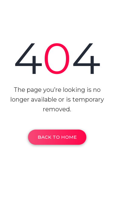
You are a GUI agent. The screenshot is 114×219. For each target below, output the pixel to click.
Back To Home (57, 137)
